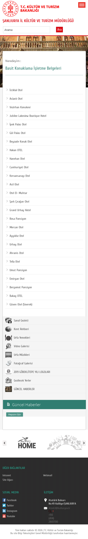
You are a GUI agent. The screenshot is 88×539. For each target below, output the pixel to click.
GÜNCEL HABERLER (20, 389)
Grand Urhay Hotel (18, 210)
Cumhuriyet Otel (17, 167)
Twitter (10, 505)
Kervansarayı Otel (18, 176)
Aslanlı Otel (14, 99)
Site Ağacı (8, 479)
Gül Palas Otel (15, 133)
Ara (59, 30)
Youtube (11, 516)
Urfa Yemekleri (17, 338)
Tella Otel (13, 261)
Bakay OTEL (14, 296)
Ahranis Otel (15, 253)
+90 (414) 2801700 (53, 518)
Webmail (47, 475)
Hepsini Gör (14, 414)
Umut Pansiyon (16, 270)
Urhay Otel (14, 244)
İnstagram (12, 510)
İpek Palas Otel (16, 124)
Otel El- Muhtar (16, 193)
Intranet (7, 475)
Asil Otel (12, 184)
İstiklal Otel (14, 90)
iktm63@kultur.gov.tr (59, 508)
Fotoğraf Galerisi (19, 363)
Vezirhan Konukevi (18, 107)
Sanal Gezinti (16, 320)
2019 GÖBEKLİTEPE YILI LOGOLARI (27, 372)
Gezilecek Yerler (18, 380)
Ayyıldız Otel (15, 236)
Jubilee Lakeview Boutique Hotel (26, 116)
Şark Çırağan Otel (17, 201)
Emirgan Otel (15, 279)
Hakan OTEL (14, 150)
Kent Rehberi (17, 329)
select (51, 29)
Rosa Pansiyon (16, 219)
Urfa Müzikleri (17, 355)
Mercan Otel (14, 227)
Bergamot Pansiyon (19, 287)
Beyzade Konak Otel (19, 141)
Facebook (12, 500)
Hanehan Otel (15, 159)
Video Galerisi (17, 346)
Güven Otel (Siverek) (19, 304)
